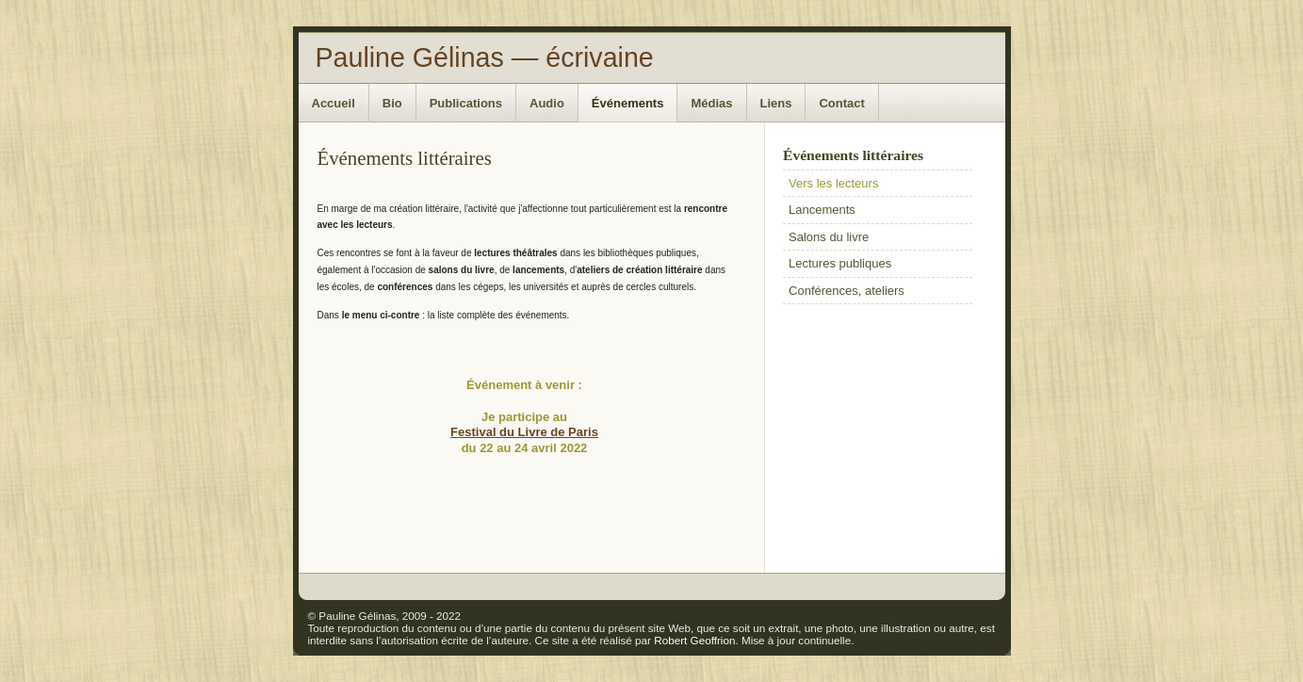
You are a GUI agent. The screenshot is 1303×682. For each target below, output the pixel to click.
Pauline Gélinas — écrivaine (485, 57)
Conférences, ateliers (846, 291)
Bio (392, 103)
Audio (546, 103)
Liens (776, 103)
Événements (628, 103)
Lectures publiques (840, 263)
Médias (711, 103)
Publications (466, 103)
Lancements (822, 210)
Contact (841, 103)
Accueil (333, 103)
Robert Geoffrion (694, 640)
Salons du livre (829, 237)
